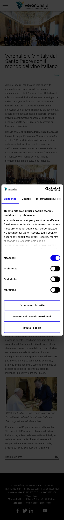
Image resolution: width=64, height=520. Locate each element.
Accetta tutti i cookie (32, 305)
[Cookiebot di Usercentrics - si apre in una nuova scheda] (45, 189)
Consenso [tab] (10, 198)
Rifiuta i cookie (32, 327)
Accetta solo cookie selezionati (32, 316)
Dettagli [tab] (26, 198)
